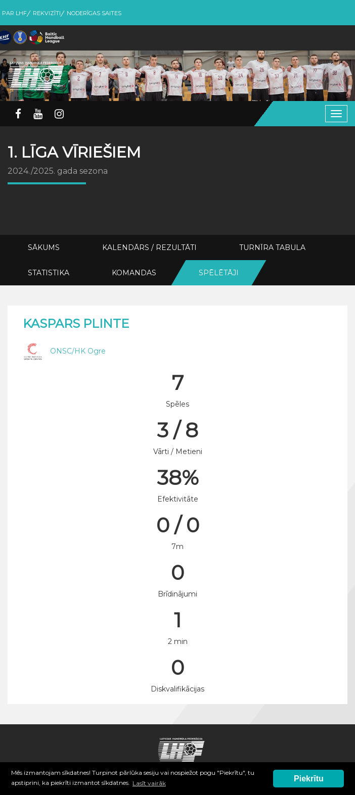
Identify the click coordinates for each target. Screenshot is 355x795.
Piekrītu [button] (309, 778)
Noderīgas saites (94, 13)
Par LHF (14, 13)
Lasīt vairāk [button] (149, 783)
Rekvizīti (47, 13)
